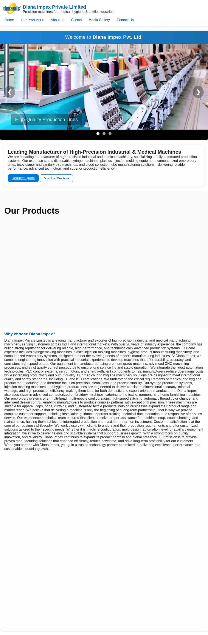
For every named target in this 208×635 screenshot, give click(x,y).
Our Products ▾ (32, 20)
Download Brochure (56, 178)
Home (9, 20)
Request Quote (23, 178)
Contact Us (125, 20)
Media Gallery (99, 20)
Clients (76, 20)
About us (57, 20)
